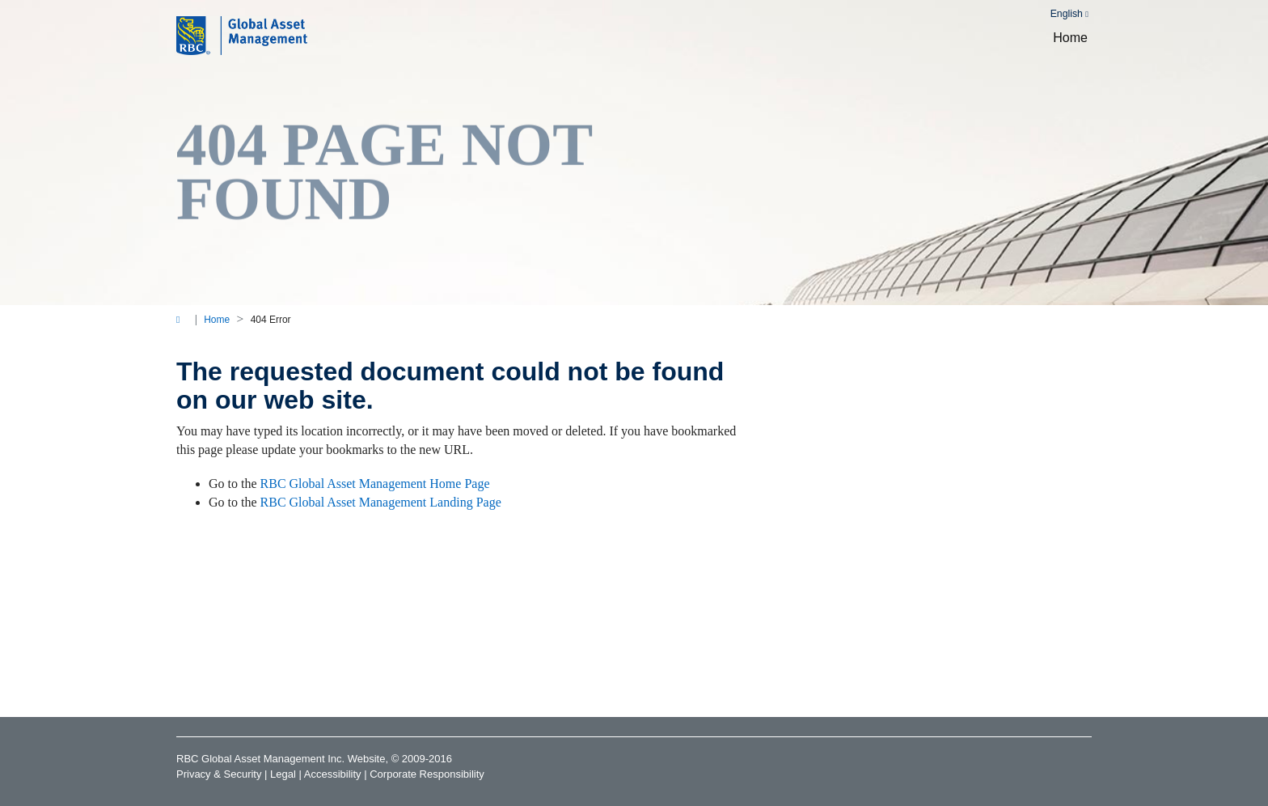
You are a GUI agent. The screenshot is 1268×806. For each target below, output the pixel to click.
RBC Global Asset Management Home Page (375, 483)
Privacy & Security (218, 774)
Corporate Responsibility (427, 774)
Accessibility (332, 774)
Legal (283, 774)
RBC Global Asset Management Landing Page (380, 502)
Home (1070, 38)
